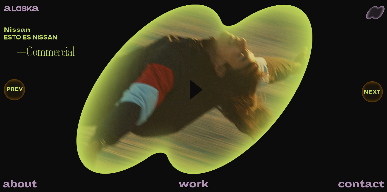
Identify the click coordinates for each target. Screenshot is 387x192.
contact (361, 184)
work (193, 184)
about (20, 184)
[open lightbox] (136, 96)
